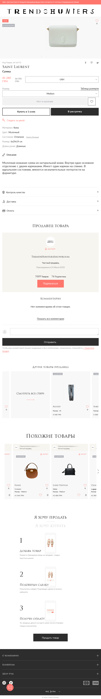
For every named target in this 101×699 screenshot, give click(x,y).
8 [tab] (74, 56)
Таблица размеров (90, 88)
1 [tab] (41, 56)
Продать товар (50, 637)
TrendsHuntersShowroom (50, 257)
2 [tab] (46, 56)
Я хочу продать (50, 518)
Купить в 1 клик (26, 111)
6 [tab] (64, 56)
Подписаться (50, 283)
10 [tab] (83, 56)
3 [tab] (50, 56)
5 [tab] (60, 56)
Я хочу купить (50, 526)
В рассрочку (75, 111)
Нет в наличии (45, 101)
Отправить (50, 341)
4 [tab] (55, 56)
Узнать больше (32, 137)
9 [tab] (78, 56)
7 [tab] (69, 56)
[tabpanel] (62, 35)
